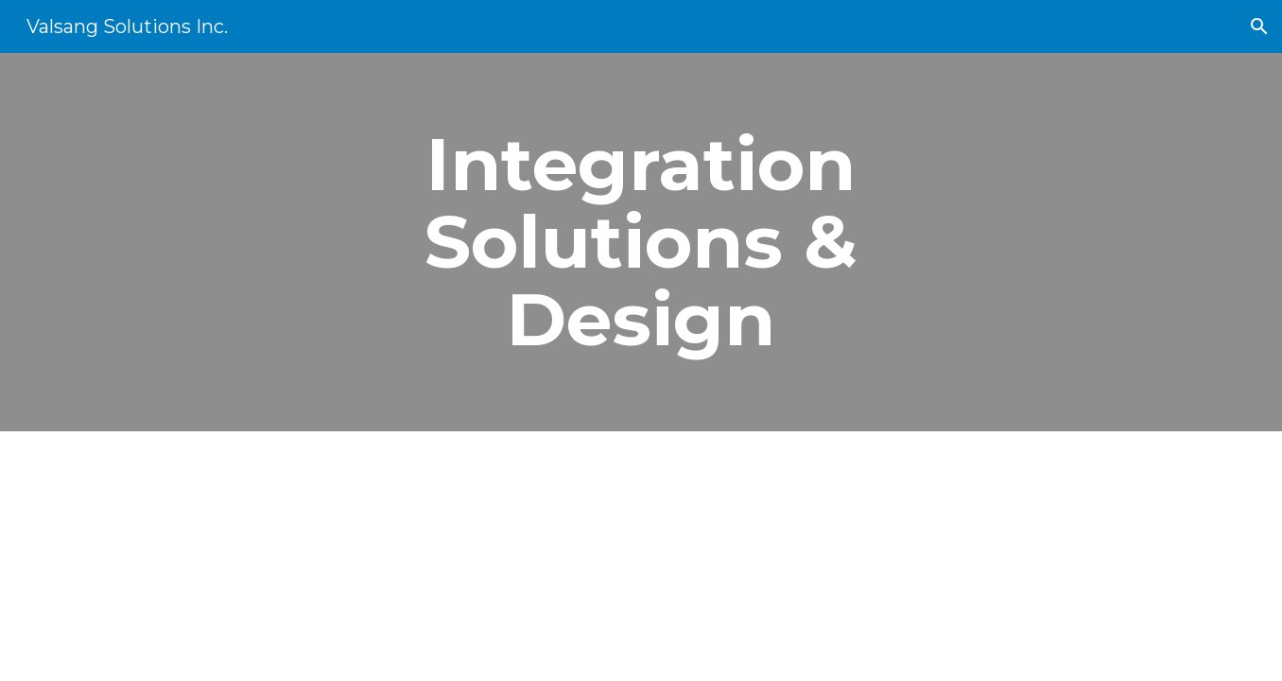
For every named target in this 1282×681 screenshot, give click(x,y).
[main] (641, 242)
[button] (1259, 26)
